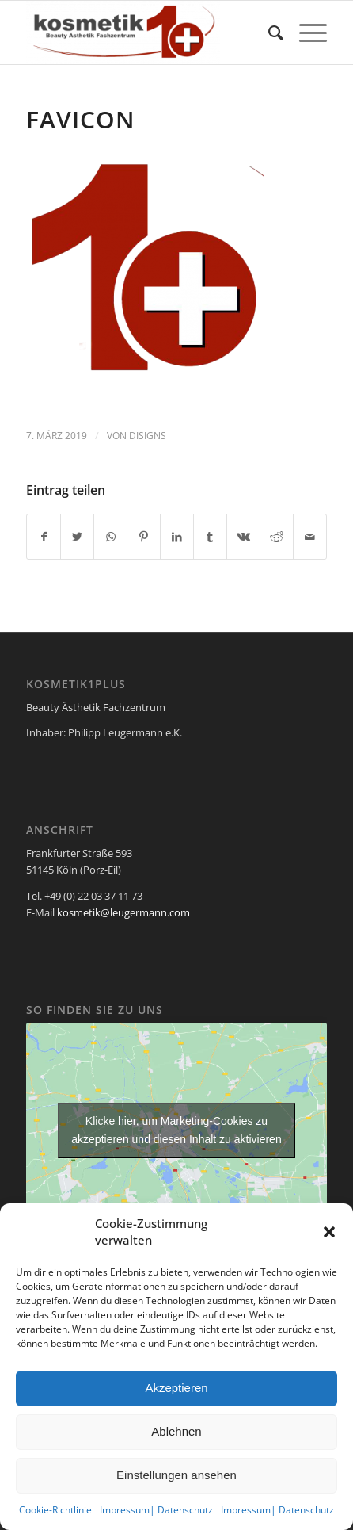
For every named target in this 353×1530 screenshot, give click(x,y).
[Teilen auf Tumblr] (210, 536)
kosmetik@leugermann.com (123, 912)
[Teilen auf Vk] (243, 536)
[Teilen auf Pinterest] (143, 536)
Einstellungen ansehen (176, 1475)
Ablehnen (176, 1431)
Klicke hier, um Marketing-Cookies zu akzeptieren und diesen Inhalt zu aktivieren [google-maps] (176, 1130)
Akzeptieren (176, 1387)
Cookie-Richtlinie (55, 1510)
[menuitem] (267, 32)
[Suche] (267, 32)
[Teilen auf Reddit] (276, 536)
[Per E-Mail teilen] (310, 536)
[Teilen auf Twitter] (77, 536)
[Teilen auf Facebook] (43, 536)
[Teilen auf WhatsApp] (110, 536)
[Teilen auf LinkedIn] (177, 536)
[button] (329, 1232)
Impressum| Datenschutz (156, 1510)
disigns (147, 435)
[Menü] (305, 32)
